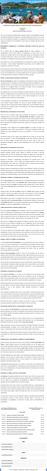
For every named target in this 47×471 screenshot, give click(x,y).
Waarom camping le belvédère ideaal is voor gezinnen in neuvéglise (20, 433)
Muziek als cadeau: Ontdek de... (8, 449)
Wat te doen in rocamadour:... (7, 444)
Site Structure (27, 469)
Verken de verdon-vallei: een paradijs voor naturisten (17, 431)
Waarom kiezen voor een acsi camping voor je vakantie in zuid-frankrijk (20, 421)
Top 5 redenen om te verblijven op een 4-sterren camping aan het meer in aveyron (9, 409)
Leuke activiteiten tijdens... (7, 465)
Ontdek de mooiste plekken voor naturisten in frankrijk (17, 427)
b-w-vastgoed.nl (23, 28)
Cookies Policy (32, 469)
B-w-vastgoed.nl (15, 469)
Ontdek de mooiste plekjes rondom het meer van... (22, 31)
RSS (36, 469)
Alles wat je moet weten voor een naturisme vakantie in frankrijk (19, 423)
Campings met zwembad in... (7, 460)
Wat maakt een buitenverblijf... (7, 463)
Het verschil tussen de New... (7, 446)
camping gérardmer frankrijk (22, 51)
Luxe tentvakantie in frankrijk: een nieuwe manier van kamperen (19, 425)
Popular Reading (21, 469)
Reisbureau (22, 29)
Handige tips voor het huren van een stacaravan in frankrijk (36, 409)
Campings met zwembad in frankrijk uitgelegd (15, 415)
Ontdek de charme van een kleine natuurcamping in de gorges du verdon (21, 429)
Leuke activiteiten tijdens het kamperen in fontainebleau (17, 419)
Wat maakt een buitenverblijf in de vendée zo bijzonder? (17, 417)
